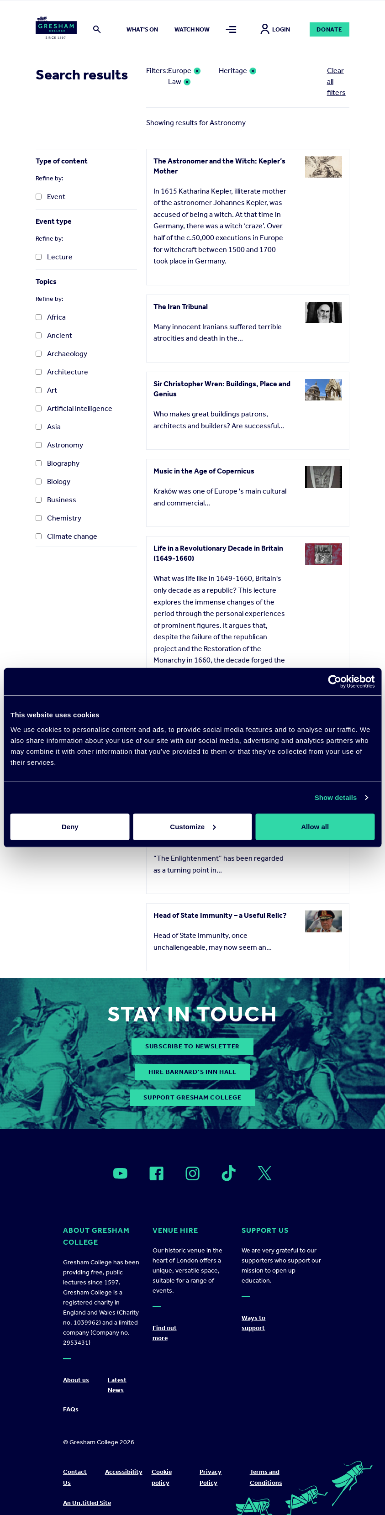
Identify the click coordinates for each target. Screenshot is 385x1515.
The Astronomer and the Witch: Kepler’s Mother (219, 166)
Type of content (62, 161)
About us (76, 1380)
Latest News (117, 1385)
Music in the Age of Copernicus (203, 471)
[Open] (120, 1173)
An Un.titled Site (87, 1503)
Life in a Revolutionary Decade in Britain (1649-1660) (218, 553)
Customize (193, 826)
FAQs (71, 1409)
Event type (54, 221)
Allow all (315, 826)
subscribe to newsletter (192, 1046)
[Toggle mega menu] (231, 29)
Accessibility (123, 1472)
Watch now (192, 29)
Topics (46, 281)
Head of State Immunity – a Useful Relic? (219, 915)
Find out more (165, 1333)
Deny (70, 826)
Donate (329, 29)
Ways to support (253, 1323)
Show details (336, 797)
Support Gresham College (192, 1097)
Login (275, 29)
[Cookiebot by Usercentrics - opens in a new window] (334, 682)
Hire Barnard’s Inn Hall (192, 1072)
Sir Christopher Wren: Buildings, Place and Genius (221, 388)
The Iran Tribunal (180, 306)
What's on (142, 29)
